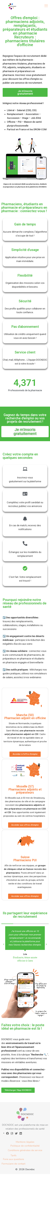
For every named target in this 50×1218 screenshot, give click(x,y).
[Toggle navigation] (46, 5)
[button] (4, 944)
